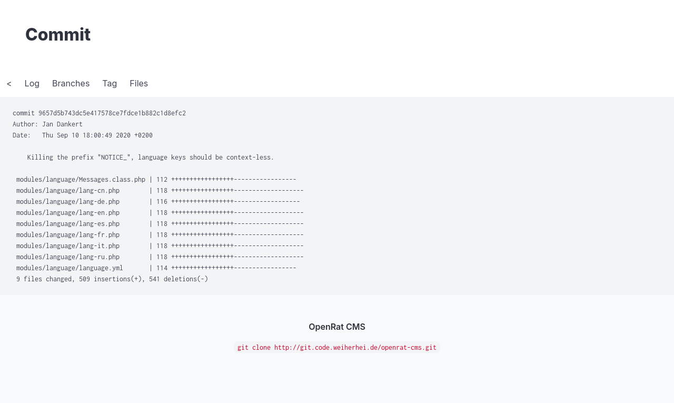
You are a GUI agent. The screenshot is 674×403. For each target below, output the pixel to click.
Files (139, 83)
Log (32, 83)
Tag (109, 83)
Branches (71, 83)
